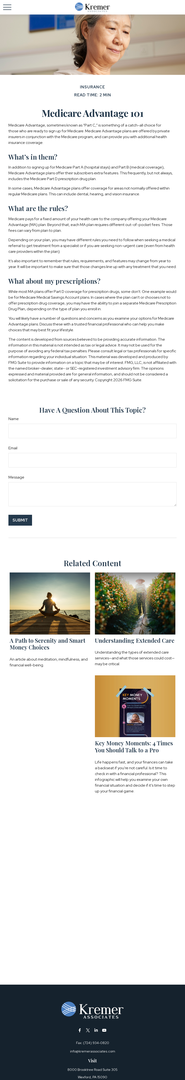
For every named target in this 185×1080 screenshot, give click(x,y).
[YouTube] (104, 1030)
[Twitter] (88, 1030)
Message (16, 477)
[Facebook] (80, 1030)
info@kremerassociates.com (92, 1051)
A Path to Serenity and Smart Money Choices (47, 643)
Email (12, 448)
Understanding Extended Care (134, 640)
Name (13, 418)
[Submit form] (20, 520)
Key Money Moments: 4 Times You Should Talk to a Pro (134, 746)
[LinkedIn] (96, 1030)
